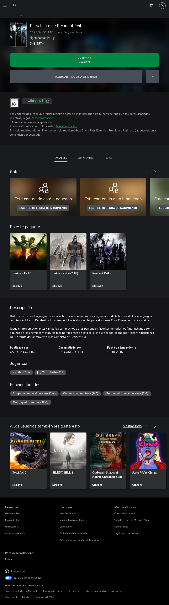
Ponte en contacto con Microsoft (21, 591)
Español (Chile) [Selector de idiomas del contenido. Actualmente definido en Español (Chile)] (18, 571)
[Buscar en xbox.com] (14, 5)
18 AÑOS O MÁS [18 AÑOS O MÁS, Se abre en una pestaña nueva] (37, 101)
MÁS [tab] (109, 158)
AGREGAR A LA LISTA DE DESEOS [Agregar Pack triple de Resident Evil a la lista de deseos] (76, 77)
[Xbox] (11, 14)
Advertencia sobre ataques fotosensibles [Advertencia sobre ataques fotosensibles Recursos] (80, 540)
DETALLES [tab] (61, 158)
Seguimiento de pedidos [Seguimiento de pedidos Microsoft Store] (126, 533)
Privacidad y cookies (53, 591)
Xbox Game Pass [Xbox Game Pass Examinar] (13, 526)
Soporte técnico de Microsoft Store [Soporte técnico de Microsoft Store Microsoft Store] (131, 520)
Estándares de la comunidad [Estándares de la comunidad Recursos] (74, 533)
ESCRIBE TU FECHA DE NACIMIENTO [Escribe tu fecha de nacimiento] (43, 208)
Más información (42, 118)
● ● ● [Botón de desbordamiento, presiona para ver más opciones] (152, 76)
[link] (28, 261)
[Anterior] (146, 172)
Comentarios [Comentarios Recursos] (66, 526)
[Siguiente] (155, 172)
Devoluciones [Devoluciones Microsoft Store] (121, 526)
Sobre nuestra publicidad (17, 597)
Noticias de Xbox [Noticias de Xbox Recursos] (68, 513)
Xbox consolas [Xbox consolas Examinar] (12, 513)
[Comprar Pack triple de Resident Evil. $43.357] (84, 60)
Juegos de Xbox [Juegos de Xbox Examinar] (12, 520)
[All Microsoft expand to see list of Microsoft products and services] (5, 6)
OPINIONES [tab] (85, 158)
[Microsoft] (84, 3)
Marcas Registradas (96, 591)
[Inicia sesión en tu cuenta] (162, 6)
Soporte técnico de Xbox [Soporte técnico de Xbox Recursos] (72, 520)
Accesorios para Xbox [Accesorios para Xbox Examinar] (15, 533)
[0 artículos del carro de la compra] (152, 6)
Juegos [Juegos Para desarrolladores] (8, 559)
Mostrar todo (132, 426)
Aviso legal (74, 591)
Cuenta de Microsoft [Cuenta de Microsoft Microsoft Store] (124, 513)
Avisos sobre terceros (122, 591)
